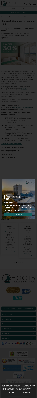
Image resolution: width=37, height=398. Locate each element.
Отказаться (26, 393)
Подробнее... (26, 389)
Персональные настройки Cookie (18, 396)
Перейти (18, 214)
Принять (11, 393)
